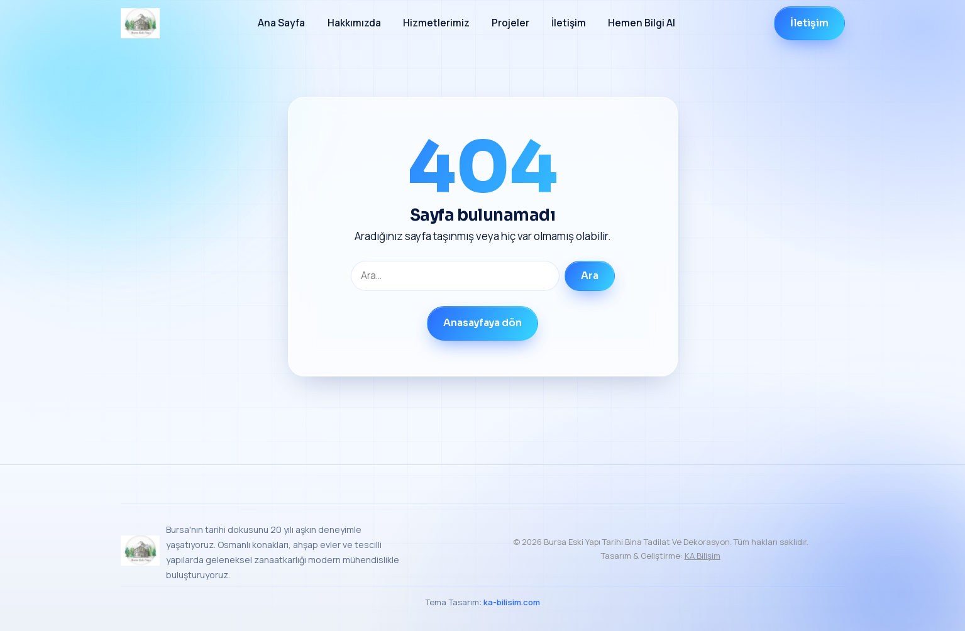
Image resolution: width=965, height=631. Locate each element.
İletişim (568, 23)
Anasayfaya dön (482, 323)
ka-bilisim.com (511, 602)
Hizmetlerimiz (436, 23)
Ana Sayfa (281, 23)
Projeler (510, 23)
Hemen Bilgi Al (641, 23)
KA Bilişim (702, 555)
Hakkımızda (354, 23)
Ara (589, 276)
